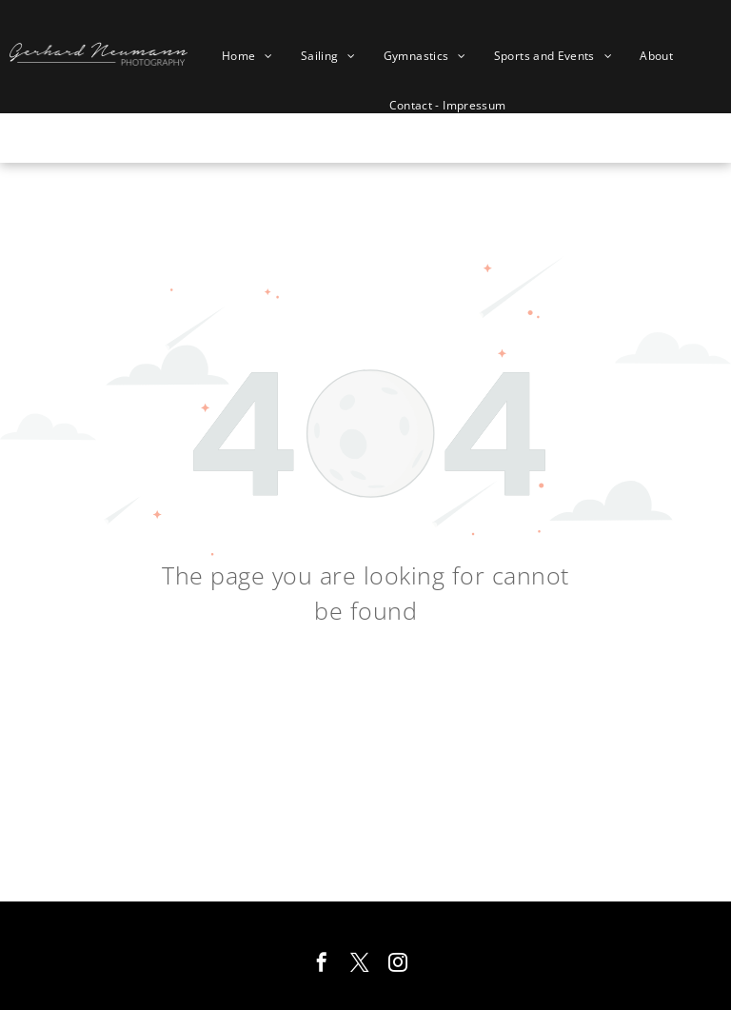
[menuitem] (254, 56)
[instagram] (398, 964)
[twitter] (360, 964)
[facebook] (321, 964)
